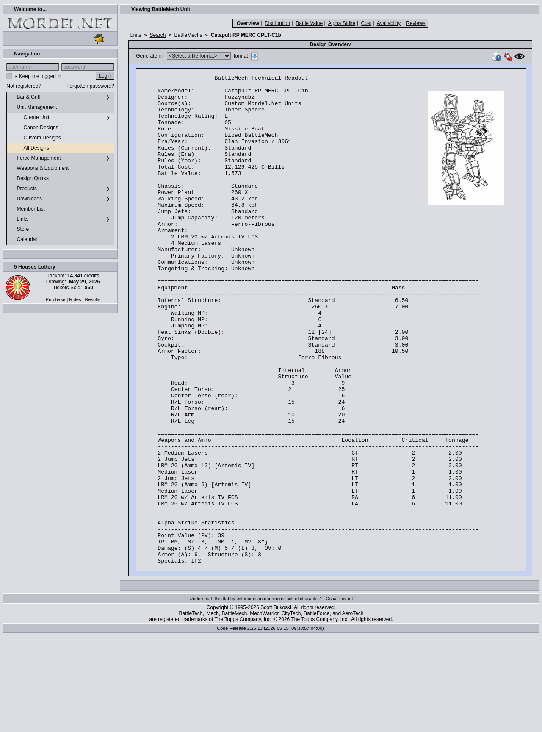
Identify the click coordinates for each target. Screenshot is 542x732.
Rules (75, 299)
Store (19, 229)
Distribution (277, 23)
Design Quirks (29, 179)
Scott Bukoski (275, 705)
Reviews (415, 23)
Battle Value (309, 23)
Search (158, 35)
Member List (27, 209)
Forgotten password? (90, 86)
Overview (248, 23)
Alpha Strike (342, 23)
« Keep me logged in (38, 76)
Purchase (55, 299)
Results (92, 299)
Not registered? (23, 86)
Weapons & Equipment (39, 168)
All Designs (29, 148)
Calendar (23, 240)
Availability (389, 23)
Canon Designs (34, 128)
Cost (366, 23)
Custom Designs (35, 138)
